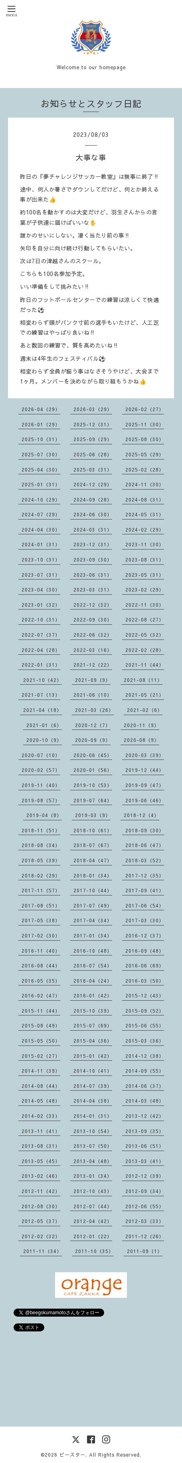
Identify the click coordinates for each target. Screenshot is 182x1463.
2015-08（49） (41, 1025)
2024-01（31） (41, 544)
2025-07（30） (41, 454)
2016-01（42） (92, 995)
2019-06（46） (144, 800)
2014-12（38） (144, 1056)
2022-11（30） (144, 605)
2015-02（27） (41, 1056)
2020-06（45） (92, 755)
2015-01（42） (92, 1056)
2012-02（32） (41, 1236)
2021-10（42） (42, 680)
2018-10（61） (92, 830)
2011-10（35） (94, 1251)
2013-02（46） (41, 1176)
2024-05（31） (144, 514)
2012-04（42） (92, 1221)
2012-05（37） (41, 1221)
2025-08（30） (144, 439)
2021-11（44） (144, 665)
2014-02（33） (41, 1116)
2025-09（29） (92, 439)
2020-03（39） (144, 755)
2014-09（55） (144, 1070)
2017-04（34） (92, 920)
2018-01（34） (92, 875)
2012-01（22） (92, 1236)
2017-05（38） (41, 920)
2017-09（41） (144, 890)
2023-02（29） (144, 589)
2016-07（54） (92, 965)
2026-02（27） (144, 409)
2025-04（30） (41, 469)
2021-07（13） (41, 695)
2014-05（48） (41, 1100)
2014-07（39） (92, 1086)
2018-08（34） (41, 845)
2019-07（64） (92, 800)
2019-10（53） (92, 785)
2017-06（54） (144, 905)
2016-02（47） (41, 995)
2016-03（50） (144, 980)
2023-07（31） (41, 575)
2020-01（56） (92, 770)
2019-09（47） (144, 785)
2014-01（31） (92, 1116)
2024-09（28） (92, 499)
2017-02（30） (41, 935)
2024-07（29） (41, 514)
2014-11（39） (41, 1070)
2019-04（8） (44, 815)
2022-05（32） (144, 635)
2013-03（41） (144, 1161)
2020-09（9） (93, 740)
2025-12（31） (92, 424)
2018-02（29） (41, 875)
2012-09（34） (144, 1191)
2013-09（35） (144, 1131)
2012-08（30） (41, 1206)
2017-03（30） (144, 920)
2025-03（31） (92, 469)
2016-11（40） (41, 950)
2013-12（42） (144, 1116)
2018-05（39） (41, 860)
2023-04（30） (41, 589)
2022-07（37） (41, 635)
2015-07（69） (92, 1025)
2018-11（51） (41, 830)
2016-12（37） (144, 935)
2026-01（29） (41, 424)
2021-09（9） (93, 680)
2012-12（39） (144, 1176)
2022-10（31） (41, 619)
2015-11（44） (41, 1010)
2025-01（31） (41, 484)
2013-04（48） (92, 1161)
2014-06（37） (144, 1086)
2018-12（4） (141, 815)
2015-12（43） (144, 995)
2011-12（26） (144, 1236)
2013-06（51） (144, 1146)
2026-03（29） (92, 409)
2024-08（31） (144, 499)
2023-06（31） (92, 575)
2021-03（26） (94, 710)
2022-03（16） (92, 650)
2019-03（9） (93, 815)
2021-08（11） (143, 680)
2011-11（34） (42, 1251)
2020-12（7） (93, 725)
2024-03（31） (92, 529)
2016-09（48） (144, 950)
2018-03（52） (144, 860)
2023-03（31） (92, 589)
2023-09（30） (92, 559)
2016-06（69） (144, 965)
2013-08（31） (41, 1146)
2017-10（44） (92, 890)
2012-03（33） (144, 1221)
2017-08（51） (41, 905)
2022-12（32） (92, 605)
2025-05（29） (144, 454)
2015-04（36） (92, 1040)
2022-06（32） (92, 635)
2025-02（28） (144, 469)
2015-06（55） (144, 1025)
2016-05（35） (41, 980)
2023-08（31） (144, 559)
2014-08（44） (41, 1086)
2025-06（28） (92, 454)
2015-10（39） (92, 1010)
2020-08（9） (141, 740)
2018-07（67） (92, 845)
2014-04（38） (92, 1100)
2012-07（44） (92, 1206)
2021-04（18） (42, 710)
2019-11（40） (41, 785)
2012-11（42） (41, 1191)
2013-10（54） (92, 1131)
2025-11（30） (144, 424)
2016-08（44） (41, 965)
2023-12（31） (92, 544)
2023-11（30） (144, 544)
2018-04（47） (92, 860)
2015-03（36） (144, 1040)
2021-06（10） (92, 695)
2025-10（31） (41, 439)
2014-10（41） (92, 1070)
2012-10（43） (92, 1191)
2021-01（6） (44, 725)
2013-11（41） (41, 1131)
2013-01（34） (92, 1176)
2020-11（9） (141, 725)
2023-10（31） (41, 559)
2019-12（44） (144, 770)
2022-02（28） (144, 650)
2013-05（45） (41, 1161)
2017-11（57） (41, 890)
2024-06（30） (92, 514)
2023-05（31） (144, 575)
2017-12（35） (144, 875)
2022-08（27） (144, 619)
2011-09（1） (144, 1251)
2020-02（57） (41, 770)
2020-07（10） (41, 755)
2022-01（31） (41, 665)
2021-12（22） (92, 665)
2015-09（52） (144, 1010)
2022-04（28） (41, 650)
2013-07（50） (92, 1146)
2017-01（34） (92, 935)
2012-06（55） (144, 1206)
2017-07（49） (92, 905)
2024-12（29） (92, 484)
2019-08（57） (41, 800)
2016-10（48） (92, 950)
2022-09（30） (92, 619)
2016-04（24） (92, 980)
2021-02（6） (144, 710)
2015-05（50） (41, 1040)
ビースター (72, 1454)
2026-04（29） (41, 409)
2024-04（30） (41, 529)
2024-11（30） (144, 484)
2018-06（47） (144, 845)
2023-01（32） (41, 605)
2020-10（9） (44, 740)
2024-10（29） (41, 499)
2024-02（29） (144, 529)
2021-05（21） (144, 695)
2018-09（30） (144, 830)
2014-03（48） (144, 1100)
